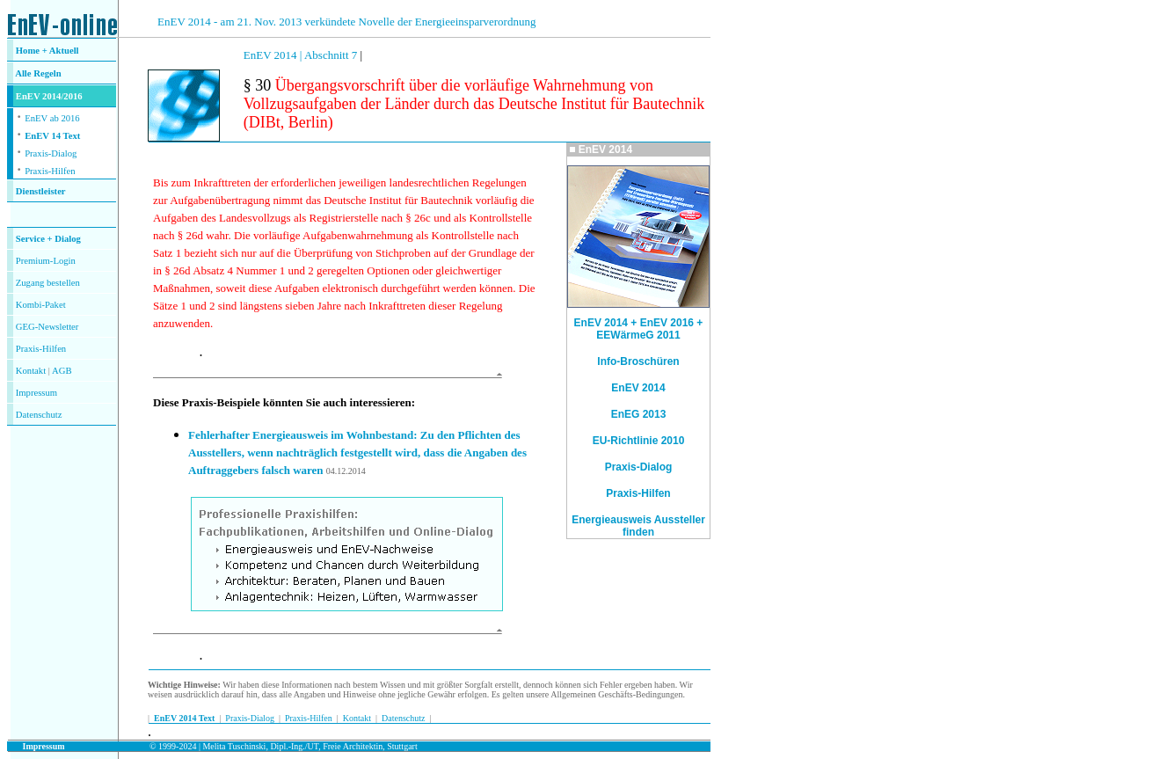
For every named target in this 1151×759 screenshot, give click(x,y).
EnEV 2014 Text (184, 718)
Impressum (36, 393)
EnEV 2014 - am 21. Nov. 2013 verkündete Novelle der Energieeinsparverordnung (346, 21)
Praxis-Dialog (50, 153)
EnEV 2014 (638, 388)
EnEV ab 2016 (52, 118)
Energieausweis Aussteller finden (638, 526)
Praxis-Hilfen (50, 171)
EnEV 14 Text (52, 136)
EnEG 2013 (639, 414)
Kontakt (31, 371)
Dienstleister (41, 191)
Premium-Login (46, 261)
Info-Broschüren (638, 361)
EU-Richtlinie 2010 (639, 440)
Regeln (47, 73)
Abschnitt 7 (332, 55)
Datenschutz (403, 718)
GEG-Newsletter (47, 327)
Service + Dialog (48, 239)
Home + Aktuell (47, 50)
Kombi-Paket (41, 305)
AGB (62, 371)
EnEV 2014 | (274, 55)
